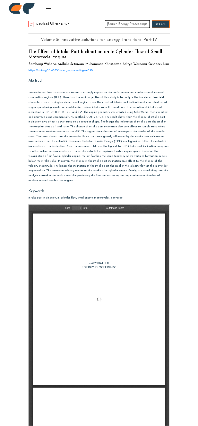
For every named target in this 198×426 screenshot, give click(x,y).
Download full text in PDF (48, 23)
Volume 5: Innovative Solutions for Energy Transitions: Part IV (99, 40)
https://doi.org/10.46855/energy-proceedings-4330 (60, 70)
